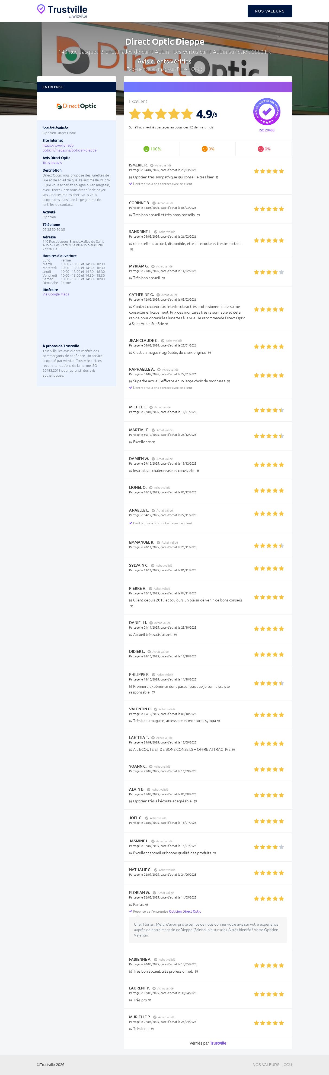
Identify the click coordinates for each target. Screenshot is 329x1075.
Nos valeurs (270, 11)
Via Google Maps (56, 294)
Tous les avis (52, 163)
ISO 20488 (266, 130)
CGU (287, 1065)
